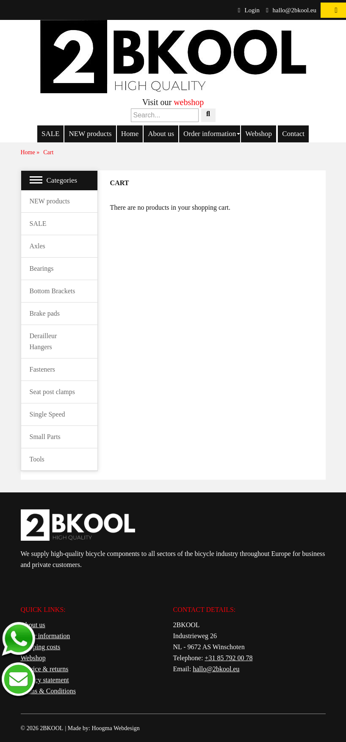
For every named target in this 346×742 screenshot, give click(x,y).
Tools (37, 459)
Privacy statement (45, 680)
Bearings (42, 268)
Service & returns (45, 669)
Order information (209, 134)
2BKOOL (51, 728)
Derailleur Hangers (43, 341)
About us (161, 134)
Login (249, 10)
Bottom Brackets (52, 291)
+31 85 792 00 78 (228, 657)
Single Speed (47, 414)
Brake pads (45, 313)
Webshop (258, 134)
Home (130, 134)
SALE (51, 134)
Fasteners (42, 369)
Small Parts (45, 436)
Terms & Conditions (48, 691)
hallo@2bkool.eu (291, 10)
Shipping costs (41, 646)
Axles (37, 246)
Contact (293, 134)
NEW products (90, 134)
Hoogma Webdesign (115, 728)
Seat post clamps (52, 391)
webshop (189, 102)
